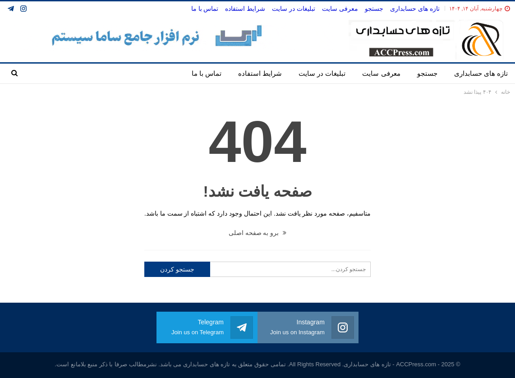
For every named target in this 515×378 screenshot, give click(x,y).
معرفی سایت (340, 8)
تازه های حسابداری (415, 8)
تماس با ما (205, 8)
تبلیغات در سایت (293, 8)
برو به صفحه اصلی (258, 232)
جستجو (374, 8)
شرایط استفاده (245, 8)
